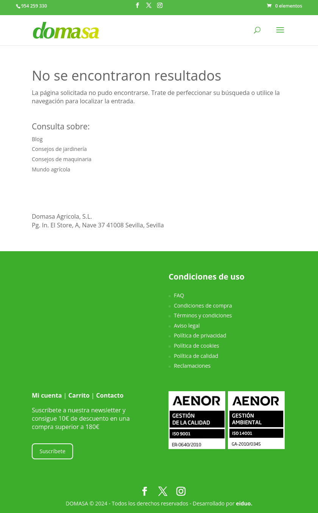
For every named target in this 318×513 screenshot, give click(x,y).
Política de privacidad (200, 335)
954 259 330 (34, 6)
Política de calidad (196, 355)
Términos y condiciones (203, 315)
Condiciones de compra (203, 305)
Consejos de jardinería (59, 148)
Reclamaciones (192, 365)
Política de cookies (196, 345)
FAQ (179, 295)
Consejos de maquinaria (62, 159)
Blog (37, 139)
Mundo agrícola (51, 169)
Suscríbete (52, 451)
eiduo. (244, 503)
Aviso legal (187, 325)
